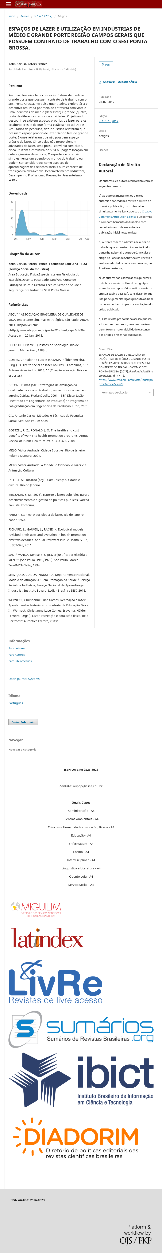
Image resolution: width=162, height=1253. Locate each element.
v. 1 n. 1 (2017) (43, 16)
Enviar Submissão (23, 722)
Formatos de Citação (115, 392)
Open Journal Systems (24, 679)
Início (11, 16)
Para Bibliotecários (20, 661)
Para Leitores (16, 648)
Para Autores (16, 655)
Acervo (24, 16)
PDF (107, 65)
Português (15, 703)
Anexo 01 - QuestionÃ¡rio (120, 82)
